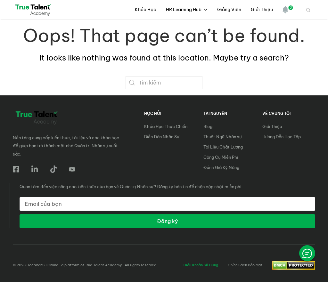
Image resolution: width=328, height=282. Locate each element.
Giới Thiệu (262, 9)
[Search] (164, 82)
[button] (283, 9)
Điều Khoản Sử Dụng (200, 265)
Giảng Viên (229, 9)
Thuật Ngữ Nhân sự (222, 136)
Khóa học (145, 9)
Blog (207, 126)
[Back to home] (34, 9)
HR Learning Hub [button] (187, 9)
